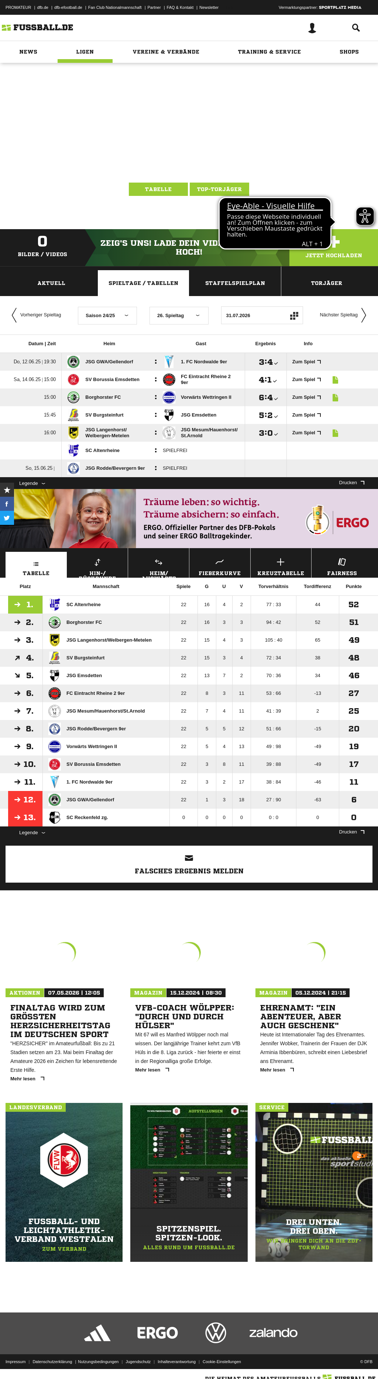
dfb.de (42, 7)
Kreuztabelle (281, 566)
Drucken (351, 482)
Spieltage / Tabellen (143, 283)
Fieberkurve (220, 566)
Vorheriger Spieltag (34, 315)
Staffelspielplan (235, 283)
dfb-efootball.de (68, 7)
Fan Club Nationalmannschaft (115, 7)
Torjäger (326, 283)
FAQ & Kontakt (180, 7)
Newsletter (209, 7)
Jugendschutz (138, 1361)
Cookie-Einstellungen (222, 1361)
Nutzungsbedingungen (98, 1361)
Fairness (342, 566)
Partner (154, 7)
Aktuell (51, 283)
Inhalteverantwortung (177, 1361)
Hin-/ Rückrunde (97, 567)
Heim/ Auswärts (158, 567)
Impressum (15, 1361)
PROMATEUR (18, 7)
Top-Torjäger (219, 189)
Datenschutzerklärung (52, 1361)
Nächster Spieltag (345, 315)
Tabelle (158, 189)
